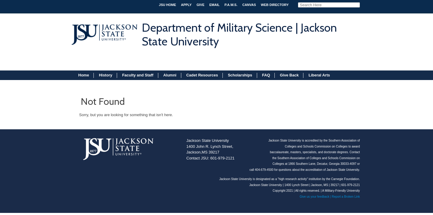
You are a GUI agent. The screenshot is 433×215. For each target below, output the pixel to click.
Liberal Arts (319, 75)
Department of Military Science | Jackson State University (239, 34)
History (105, 75)
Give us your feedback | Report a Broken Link (330, 196)
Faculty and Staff (137, 75)
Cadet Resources (202, 75)
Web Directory (275, 5)
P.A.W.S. (231, 5)
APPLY (186, 5)
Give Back (289, 75)
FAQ (266, 75)
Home (83, 75)
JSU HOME (167, 5)
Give (200, 5)
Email (214, 5)
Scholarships (240, 75)
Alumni (169, 75)
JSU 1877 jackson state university (103, 32)
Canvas (249, 5)
